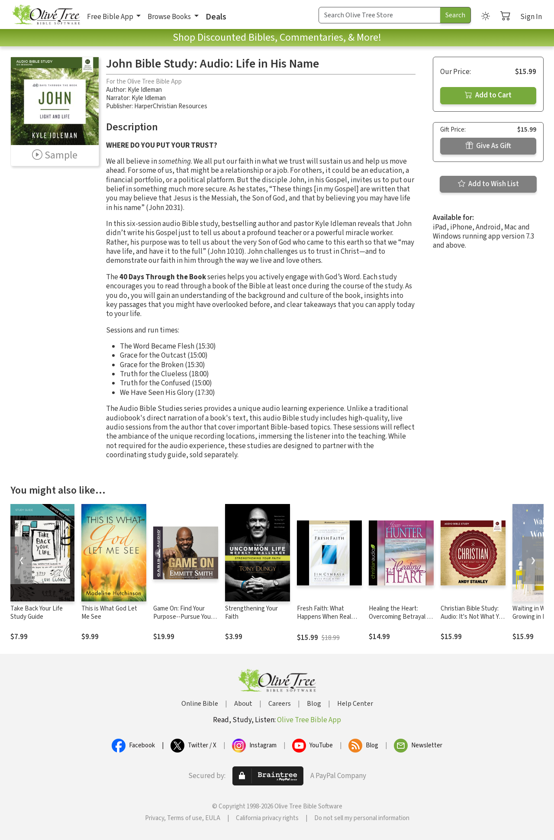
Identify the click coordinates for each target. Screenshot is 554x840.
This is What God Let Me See (109, 612)
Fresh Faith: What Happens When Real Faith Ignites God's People (324, 621)
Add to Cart (488, 95)
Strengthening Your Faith (251, 612)
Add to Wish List (488, 184)
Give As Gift (488, 146)
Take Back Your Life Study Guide (36, 612)
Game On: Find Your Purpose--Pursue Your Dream (183, 617)
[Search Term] (380, 15)
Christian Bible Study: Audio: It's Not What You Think (473, 617)
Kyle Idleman (145, 89)
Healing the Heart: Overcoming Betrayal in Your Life (400, 617)
